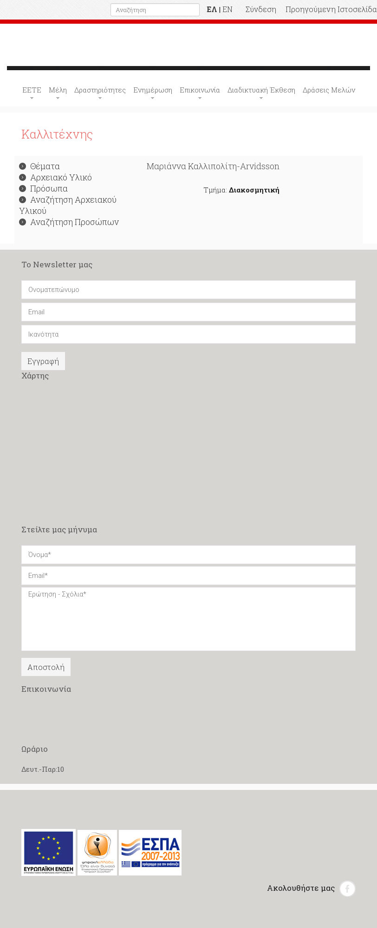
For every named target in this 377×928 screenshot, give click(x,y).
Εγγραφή (43, 361)
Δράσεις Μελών (329, 89)
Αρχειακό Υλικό (55, 177)
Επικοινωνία (200, 89)
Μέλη (58, 89)
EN (227, 9)
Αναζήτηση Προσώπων (69, 221)
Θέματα (39, 166)
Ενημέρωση (152, 89)
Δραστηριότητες (100, 89)
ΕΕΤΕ (31, 89)
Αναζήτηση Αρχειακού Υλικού (68, 205)
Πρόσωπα (43, 188)
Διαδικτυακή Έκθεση (261, 89)
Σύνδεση (261, 9)
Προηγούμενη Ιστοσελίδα (331, 9)
